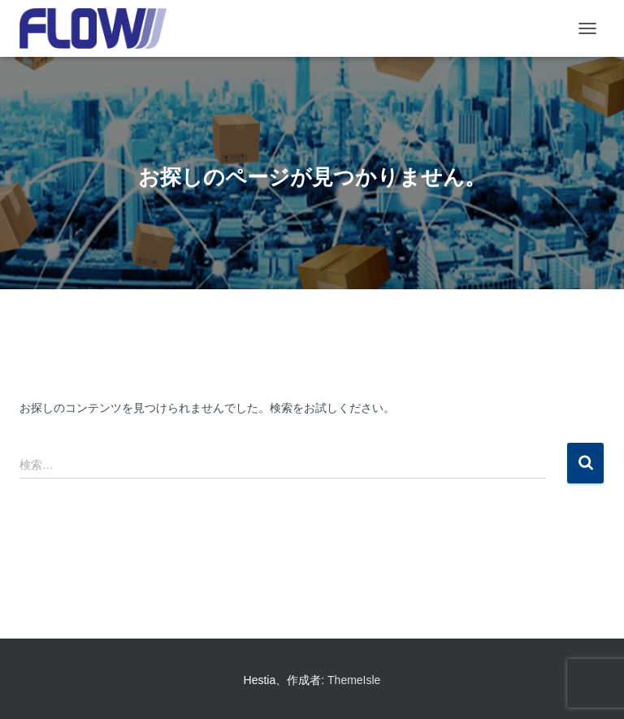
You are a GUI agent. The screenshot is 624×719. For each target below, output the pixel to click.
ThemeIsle (353, 680)
